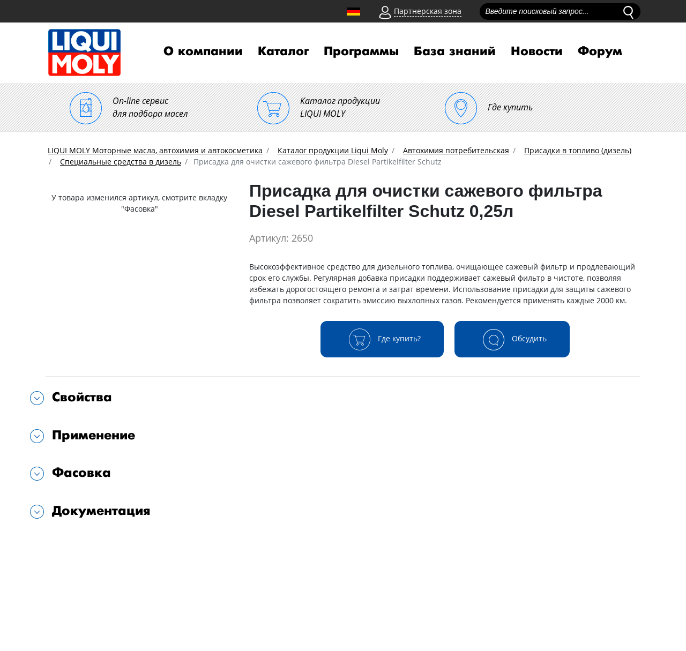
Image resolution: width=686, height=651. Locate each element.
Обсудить (512, 339)
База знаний (455, 51)
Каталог (283, 51)
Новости (537, 51)
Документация (101, 511)
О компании (203, 51)
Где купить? (382, 339)
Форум (600, 51)
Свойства (82, 397)
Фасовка (81, 473)
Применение (93, 435)
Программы (361, 51)
